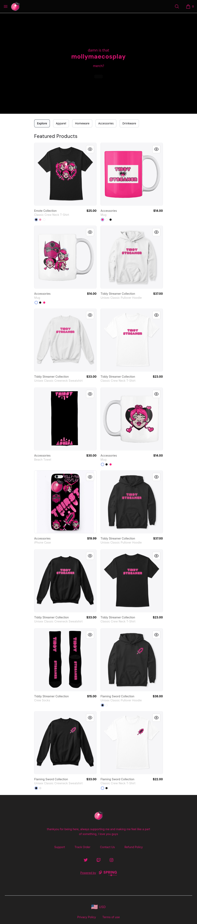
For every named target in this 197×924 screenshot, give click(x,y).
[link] (65, 174)
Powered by (98, 873)
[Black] (36, 219)
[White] (44, 219)
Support (59, 847)
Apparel (61, 123)
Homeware (82, 123)
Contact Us (107, 847)
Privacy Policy (86, 917)
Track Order (82, 847)
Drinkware (129, 123)
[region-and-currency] (98, 907)
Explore (42, 123)
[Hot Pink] (102, 219)
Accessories (106, 123)
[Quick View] (90, 149)
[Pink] (40, 219)
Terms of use (111, 917)
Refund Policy (133, 847)
